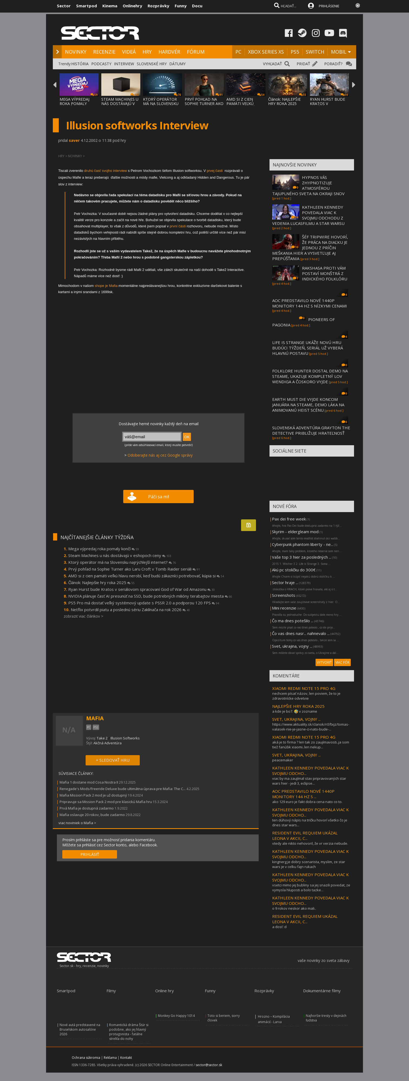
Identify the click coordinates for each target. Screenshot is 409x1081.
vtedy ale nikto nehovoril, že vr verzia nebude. (310, 843)
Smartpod (86, 5)
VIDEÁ (129, 51)
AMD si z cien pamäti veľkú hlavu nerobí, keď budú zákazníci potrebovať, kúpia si (146, 575)
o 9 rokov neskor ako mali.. (294, 908)
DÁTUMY (177, 63)
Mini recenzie (284, 608)
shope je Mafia (106, 286)
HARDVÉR (169, 51)
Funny (181, 5)
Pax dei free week (289, 519)
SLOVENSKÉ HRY (152, 63)
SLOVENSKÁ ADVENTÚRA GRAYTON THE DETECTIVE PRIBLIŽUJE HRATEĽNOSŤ (311, 430)
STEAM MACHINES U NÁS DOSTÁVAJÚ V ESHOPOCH (119, 103)
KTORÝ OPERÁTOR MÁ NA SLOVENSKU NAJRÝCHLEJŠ (160, 103)
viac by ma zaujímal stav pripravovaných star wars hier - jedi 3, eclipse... (309, 781)
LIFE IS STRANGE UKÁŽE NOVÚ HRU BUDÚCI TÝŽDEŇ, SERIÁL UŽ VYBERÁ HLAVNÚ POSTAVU (307, 348)
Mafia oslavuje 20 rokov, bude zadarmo (92, 814)
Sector (64, 5)
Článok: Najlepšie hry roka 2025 (101, 582)
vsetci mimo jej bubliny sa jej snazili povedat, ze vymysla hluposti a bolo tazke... (311, 887)
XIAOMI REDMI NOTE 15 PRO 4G (303, 688)
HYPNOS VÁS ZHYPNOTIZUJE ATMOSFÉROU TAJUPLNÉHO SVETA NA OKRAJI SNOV (308, 185)
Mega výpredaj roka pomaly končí (103, 548)
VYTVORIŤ (324, 662)
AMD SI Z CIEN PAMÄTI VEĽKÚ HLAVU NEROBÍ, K (242, 103)
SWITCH (315, 51)
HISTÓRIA (80, 63)
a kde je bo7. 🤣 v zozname (294, 711)
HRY (147, 51)
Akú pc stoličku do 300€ (294, 569)
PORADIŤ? (333, 63)
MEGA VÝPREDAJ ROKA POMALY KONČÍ (74, 103)
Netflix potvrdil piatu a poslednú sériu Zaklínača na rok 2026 (130, 609)
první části (178, 226)
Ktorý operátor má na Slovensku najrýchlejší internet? (122, 562)
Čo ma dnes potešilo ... (292, 620)
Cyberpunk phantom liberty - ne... (302, 544)
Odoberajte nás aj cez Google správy (160, 455)
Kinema (109, 5)
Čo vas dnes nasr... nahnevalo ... (301, 633)
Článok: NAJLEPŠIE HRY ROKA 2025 (284, 101)
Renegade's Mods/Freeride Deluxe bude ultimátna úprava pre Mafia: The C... (123, 788)
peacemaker (282, 760)
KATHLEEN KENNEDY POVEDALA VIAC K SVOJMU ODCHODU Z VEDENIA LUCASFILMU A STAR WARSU (308, 215)
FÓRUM (195, 51)
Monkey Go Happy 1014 (176, 1015)
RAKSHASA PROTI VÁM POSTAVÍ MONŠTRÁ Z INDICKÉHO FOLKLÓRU (324, 273)
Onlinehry (132, 5)
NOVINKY (75, 51)
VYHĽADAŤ (272, 63)
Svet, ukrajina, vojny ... (292, 646)
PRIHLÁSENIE (329, 6)
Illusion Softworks (125, 738)
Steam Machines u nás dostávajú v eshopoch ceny (119, 555)
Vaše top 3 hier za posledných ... (301, 557)
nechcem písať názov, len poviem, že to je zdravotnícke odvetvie (306, 696)
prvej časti (215, 171)
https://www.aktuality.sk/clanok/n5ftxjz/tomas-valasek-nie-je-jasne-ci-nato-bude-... (310, 727)
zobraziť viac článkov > (83, 616)
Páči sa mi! (158, 497)
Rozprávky (158, 5)
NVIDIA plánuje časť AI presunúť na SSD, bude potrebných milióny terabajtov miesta (150, 596)
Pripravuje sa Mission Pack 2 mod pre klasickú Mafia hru (106, 801)
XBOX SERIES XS (266, 51)
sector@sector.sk (209, 1065)
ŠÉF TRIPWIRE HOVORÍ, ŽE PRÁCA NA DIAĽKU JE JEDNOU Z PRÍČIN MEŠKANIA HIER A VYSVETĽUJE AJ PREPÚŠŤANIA (310, 247)
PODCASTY (101, 63)
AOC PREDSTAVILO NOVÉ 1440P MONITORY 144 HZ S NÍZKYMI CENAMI (309, 303)
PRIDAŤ (303, 63)
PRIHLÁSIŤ (89, 854)
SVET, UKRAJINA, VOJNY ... (296, 719)
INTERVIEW (124, 63)
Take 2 (102, 738)
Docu (197, 5)
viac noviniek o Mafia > (77, 822)
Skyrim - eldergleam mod (295, 531)
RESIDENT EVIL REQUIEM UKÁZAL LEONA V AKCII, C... (304, 835)
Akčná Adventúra (107, 743)
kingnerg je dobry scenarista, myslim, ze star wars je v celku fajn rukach (308, 864)
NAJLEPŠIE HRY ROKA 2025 (298, 706)
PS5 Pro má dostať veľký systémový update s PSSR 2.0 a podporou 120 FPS (143, 602)
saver (74, 140)
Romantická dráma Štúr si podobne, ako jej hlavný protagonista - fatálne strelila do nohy (128, 1032)
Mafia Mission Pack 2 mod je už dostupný (93, 795)
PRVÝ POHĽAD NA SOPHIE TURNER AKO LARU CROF (204, 103)
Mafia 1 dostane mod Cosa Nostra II (89, 782)
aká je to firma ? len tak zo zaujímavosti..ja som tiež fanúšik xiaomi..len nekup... (310, 744)
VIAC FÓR (342, 662)
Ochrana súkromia (86, 1057)
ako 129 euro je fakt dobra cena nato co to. (307, 801)
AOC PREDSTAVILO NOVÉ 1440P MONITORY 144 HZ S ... (303, 793)
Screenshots (283, 595)
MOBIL (338, 51)
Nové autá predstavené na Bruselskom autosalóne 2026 (80, 1029)
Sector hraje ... (285, 582)
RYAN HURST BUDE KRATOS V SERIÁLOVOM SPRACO (327, 106)
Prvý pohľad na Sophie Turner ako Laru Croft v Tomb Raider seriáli (134, 569)
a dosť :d (279, 926)
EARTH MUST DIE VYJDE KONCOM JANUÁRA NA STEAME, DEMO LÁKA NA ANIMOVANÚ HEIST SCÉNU (308, 405)
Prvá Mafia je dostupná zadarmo (87, 808)
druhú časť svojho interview (106, 171)
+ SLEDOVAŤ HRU (112, 760)
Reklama (110, 1057)
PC (238, 51)
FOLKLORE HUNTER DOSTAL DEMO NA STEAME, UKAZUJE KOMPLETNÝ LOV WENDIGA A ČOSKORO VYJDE (310, 376)
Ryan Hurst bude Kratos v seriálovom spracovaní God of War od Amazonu (141, 589)
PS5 (295, 51)
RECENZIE (104, 51)
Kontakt (126, 1057)
